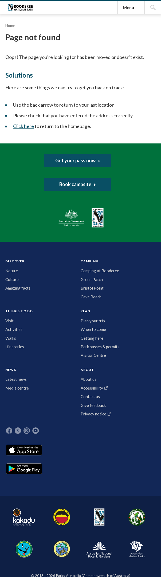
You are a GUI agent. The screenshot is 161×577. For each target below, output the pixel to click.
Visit (60, 379)
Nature (14, 376)
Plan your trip (84, 382)
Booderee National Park (32, 62)
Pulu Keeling (124, 518)
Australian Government (22, 322)
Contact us (125, 399)
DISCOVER (18, 364)
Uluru (47, 518)
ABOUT (123, 364)
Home (13, 138)
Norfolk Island (81, 518)
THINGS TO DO (63, 365)
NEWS (104, 364)
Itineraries (65, 405)
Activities (64, 388)
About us (124, 376)
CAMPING (42, 364)
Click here (51, 280)
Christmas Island (102, 518)
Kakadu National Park (22, 518)
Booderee (64, 518)
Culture (14, 384)
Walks (61, 396)
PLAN (85, 364)
